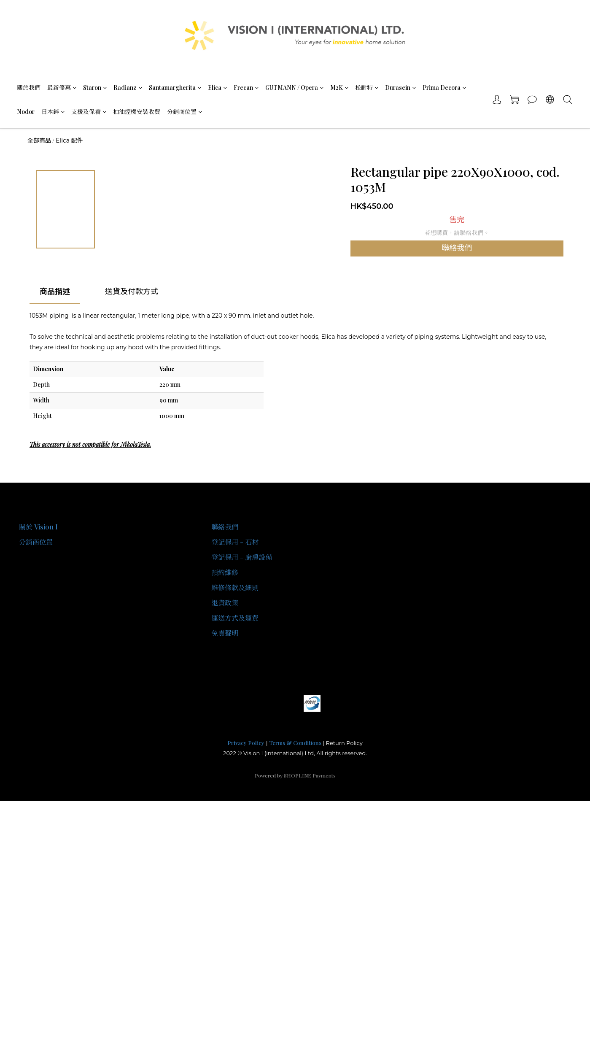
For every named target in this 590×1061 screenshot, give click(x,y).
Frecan (246, 88)
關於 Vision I (38, 526)
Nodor (26, 112)
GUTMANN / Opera (294, 88)
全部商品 (39, 140)
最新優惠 (61, 88)
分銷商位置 (184, 112)
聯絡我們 (457, 248)
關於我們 (28, 88)
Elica (217, 88)
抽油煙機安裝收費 (136, 112)
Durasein (400, 88)
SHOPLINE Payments (310, 775)
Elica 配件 (69, 140)
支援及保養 (88, 112)
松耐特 (366, 88)
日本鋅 (53, 112)
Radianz (127, 88)
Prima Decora (444, 88)
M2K (339, 88)
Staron (95, 88)
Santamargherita (175, 88)
